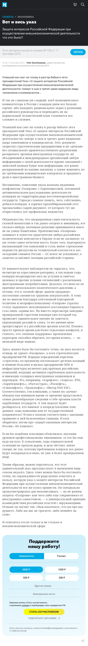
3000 (26, 569)
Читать (78, 52)
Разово (61, 556)
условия (25, 605)
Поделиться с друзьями (44, 618)
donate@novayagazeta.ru (53, 628)
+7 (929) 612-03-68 (17, 631)
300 (62, 577)
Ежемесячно (26, 556)
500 (26, 577)
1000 (62, 569)
